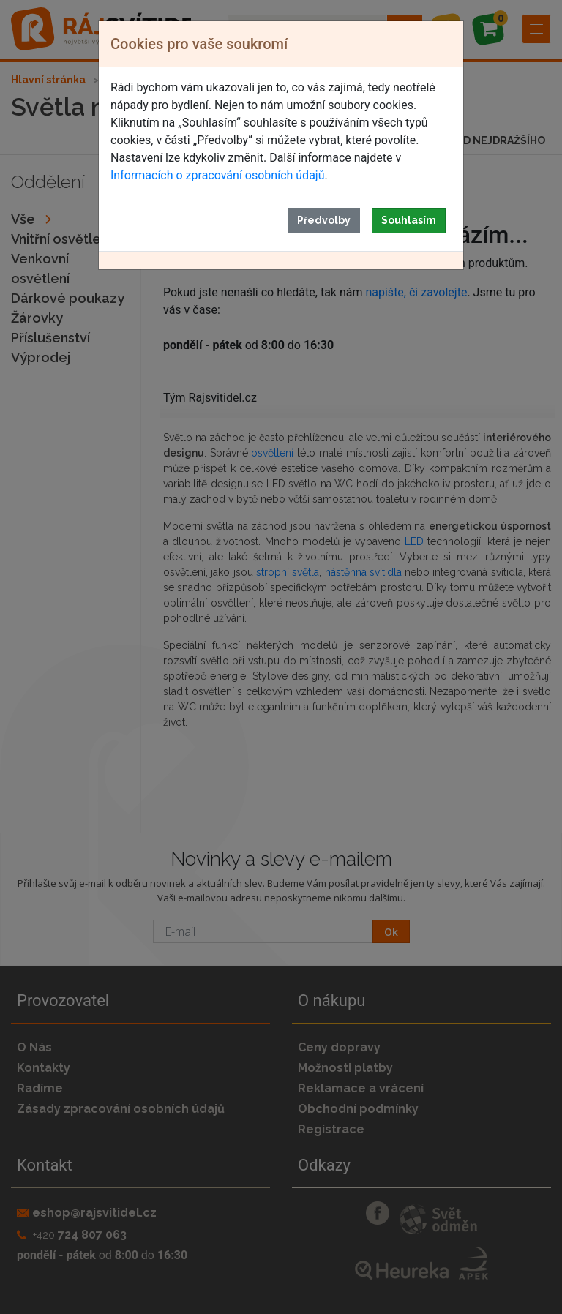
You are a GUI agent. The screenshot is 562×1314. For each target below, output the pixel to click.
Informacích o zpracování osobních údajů (217, 175)
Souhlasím (408, 220)
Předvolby (324, 220)
